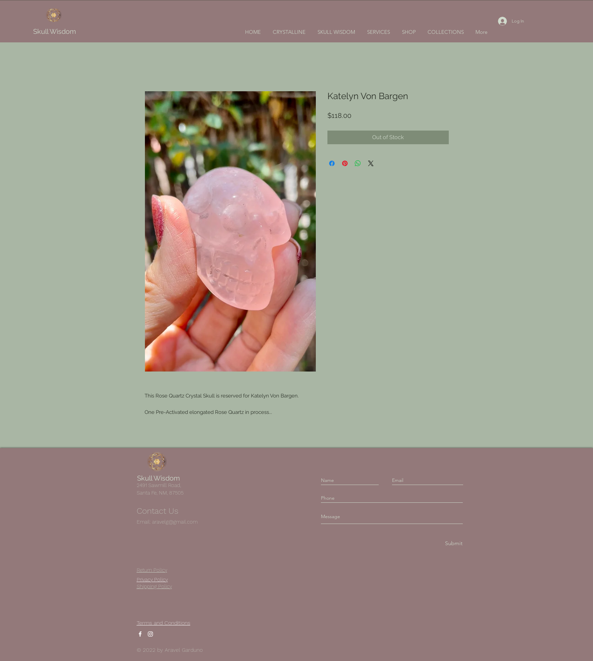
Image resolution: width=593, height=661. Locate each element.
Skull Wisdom (54, 31)
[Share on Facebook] (332, 163)
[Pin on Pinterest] (345, 163)
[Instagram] (150, 634)
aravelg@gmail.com (175, 522)
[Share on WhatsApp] (358, 163)
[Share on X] (371, 163)
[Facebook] (140, 634)
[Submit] (453, 543)
